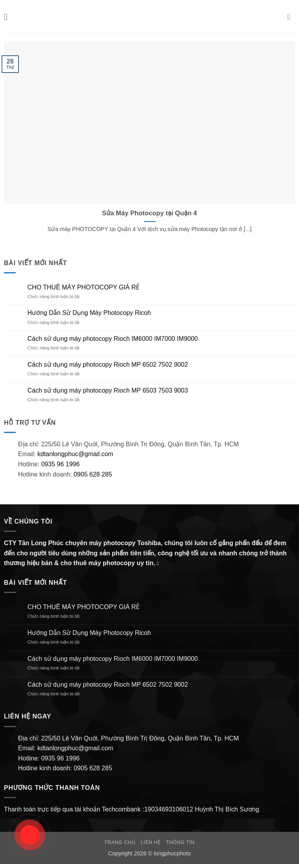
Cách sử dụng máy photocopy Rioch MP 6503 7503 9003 (108, 390)
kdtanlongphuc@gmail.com (74, 454)
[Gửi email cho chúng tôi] (159, 563)
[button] (8, 16)
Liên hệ (151, 842)
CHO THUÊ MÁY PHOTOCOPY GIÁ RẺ (83, 287)
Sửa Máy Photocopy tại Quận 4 (149, 213)
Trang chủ (120, 842)
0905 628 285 (92, 474)
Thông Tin (180, 842)
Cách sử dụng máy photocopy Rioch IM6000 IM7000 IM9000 (113, 338)
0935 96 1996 (60, 464)
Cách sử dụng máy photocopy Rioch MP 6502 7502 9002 (108, 364)
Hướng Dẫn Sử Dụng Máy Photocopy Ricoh (89, 312)
